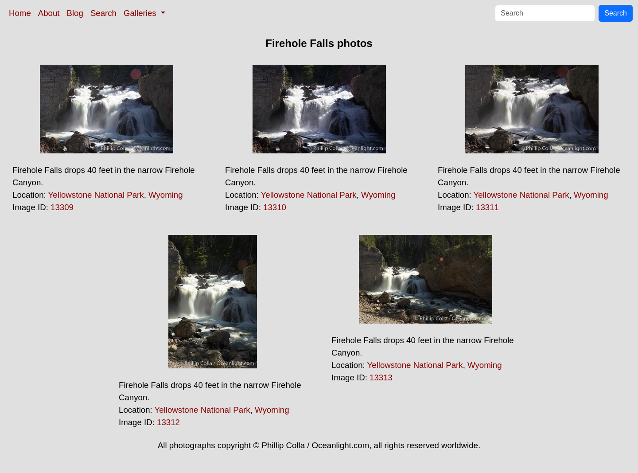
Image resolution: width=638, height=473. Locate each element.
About (49, 13)
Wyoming (165, 194)
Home (20, 13)
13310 (274, 207)
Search (103, 13)
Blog (75, 13)
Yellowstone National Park (96, 194)
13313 (381, 377)
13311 (487, 207)
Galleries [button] (141, 13)
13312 (168, 422)
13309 (62, 207)
